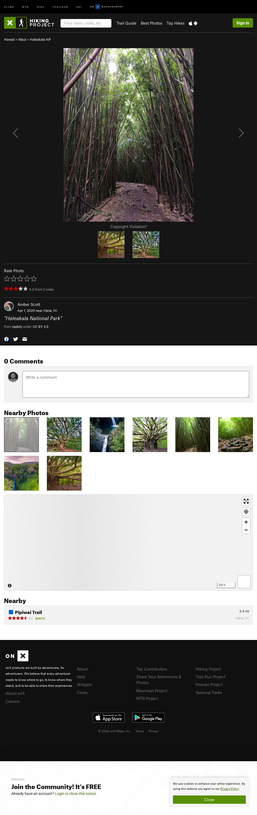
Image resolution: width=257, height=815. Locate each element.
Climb (9, 6)
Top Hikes (175, 23)
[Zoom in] (246, 522)
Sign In (242, 22)
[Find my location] (246, 511)
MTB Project (147, 698)
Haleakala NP (40, 39)
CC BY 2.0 (40, 326)
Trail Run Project (210, 676)
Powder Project (209, 684)
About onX (15, 693)
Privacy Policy (229, 789)
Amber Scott (28, 304)
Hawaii (9, 39)
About (82, 668)
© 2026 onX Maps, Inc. (114, 731)
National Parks (209, 692)
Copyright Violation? (128, 226)
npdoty (17, 326)
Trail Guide (126, 23)
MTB (25, 6)
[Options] (244, 582)
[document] (209, 792)
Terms (139, 731)
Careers (13, 701)
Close (209, 799)
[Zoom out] (246, 530)
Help (81, 676)
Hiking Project (208, 668)
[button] (6, 339)
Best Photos (151, 23)
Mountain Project (151, 690)
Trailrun (60, 6)
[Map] (128, 542)
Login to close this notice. (76, 793)
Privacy (154, 731)
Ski (79, 6)
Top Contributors (151, 668)
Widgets (84, 684)
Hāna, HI (50, 310)
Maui (22, 39)
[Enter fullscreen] (246, 501)
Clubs (82, 692)
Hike (40, 6)
